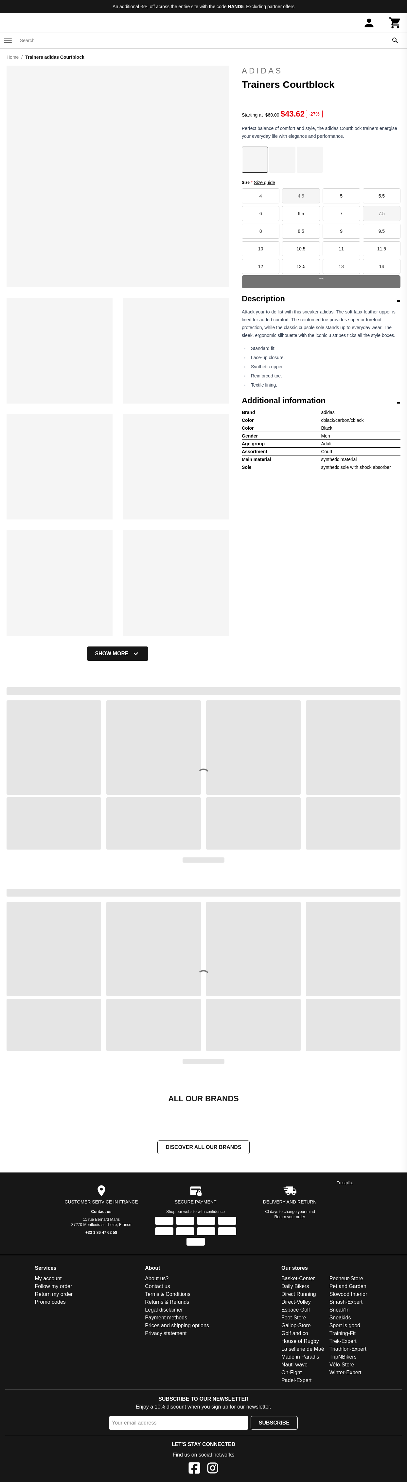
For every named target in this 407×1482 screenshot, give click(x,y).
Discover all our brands (203, 1147)
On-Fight (291, 1372)
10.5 (300, 248)
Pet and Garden (347, 1286)
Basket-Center (298, 1278)
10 (260, 248)
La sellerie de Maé (302, 1349)
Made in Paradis (300, 1357)
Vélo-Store (341, 1364)
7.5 (382, 213)
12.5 (300, 266)
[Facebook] (194, 1469)
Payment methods (166, 1317)
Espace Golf (295, 1310)
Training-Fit (342, 1333)
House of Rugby (300, 1341)
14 (381, 266)
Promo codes (50, 1302)
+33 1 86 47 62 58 (101, 1232)
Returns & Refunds (167, 1302)
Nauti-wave (294, 1364)
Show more (117, 653)
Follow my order (53, 1286)
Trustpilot (345, 1183)
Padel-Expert (296, 1380)
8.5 (301, 231)
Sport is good (344, 1325)
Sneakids (340, 1317)
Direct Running (298, 1294)
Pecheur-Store (346, 1278)
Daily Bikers (295, 1286)
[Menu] (8, 41)
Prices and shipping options (177, 1325)
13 (341, 266)
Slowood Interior (348, 1294)
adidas (321, 71)
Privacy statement (165, 1333)
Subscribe (274, 1423)
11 (341, 248)
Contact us (101, 1211)
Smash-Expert (346, 1302)
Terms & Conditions (167, 1294)
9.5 (382, 231)
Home (13, 57)
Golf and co (294, 1333)
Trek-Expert (343, 1341)
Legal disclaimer (164, 1310)
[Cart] (395, 22)
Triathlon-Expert (347, 1349)
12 (260, 266)
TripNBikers (343, 1357)
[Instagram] (212, 1469)
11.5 (381, 248)
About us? (156, 1278)
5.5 (382, 196)
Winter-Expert (345, 1372)
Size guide (264, 182)
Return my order (54, 1294)
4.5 (301, 196)
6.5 (301, 213)
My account (48, 1278)
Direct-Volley (296, 1302)
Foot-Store (293, 1317)
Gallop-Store (296, 1325)
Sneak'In (339, 1310)
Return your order (289, 1217)
